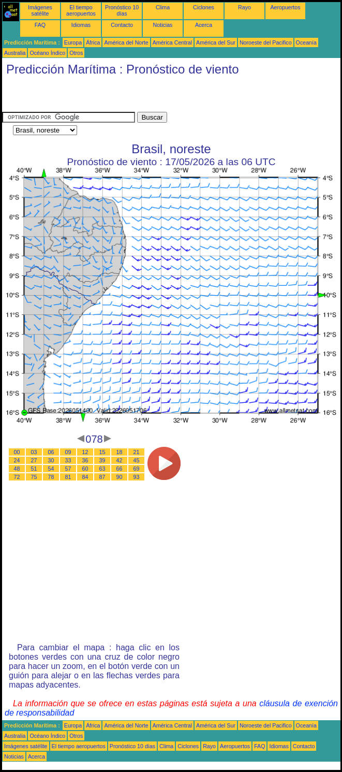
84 (85, 477)
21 (136, 452)
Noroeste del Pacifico (266, 42)
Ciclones (203, 7)
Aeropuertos (285, 7)
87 (102, 477)
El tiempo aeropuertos (81, 10)
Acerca (203, 25)
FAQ (40, 25)
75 (34, 477)
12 (85, 452)
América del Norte (126, 42)
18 (119, 452)
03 (34, 452)
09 (68, 452)
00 (17, 452)
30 (51, 460)
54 (51, 468)
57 (68, 468)
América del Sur (215, 42)
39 (102, 460)
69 (136, 468)
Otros (76, 53)
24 (17, 460)
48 (17, 468)
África (93, 42)
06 (51, 452)
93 (136, 477)
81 (68, 477)
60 (85, 468)
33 (68, 460)
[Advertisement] (123, 96)
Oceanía (306, 42)
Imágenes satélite (40, 10)
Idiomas (81, 25)
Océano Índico (47, 53)
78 (51, 477)
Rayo (244, 7)
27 (34, 460)
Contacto (122, 25)
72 (17, 477)
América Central (172, 42)
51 (34, 468)
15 (102, 452)
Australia (14, 53)
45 (136, 460)
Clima (163, 7)
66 (119, 468)
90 (119, 477)
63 (102, 468)
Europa (73, 42)
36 (85, 460)
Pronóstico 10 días (122, 10)
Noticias (163, 25)
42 (119, 460)
